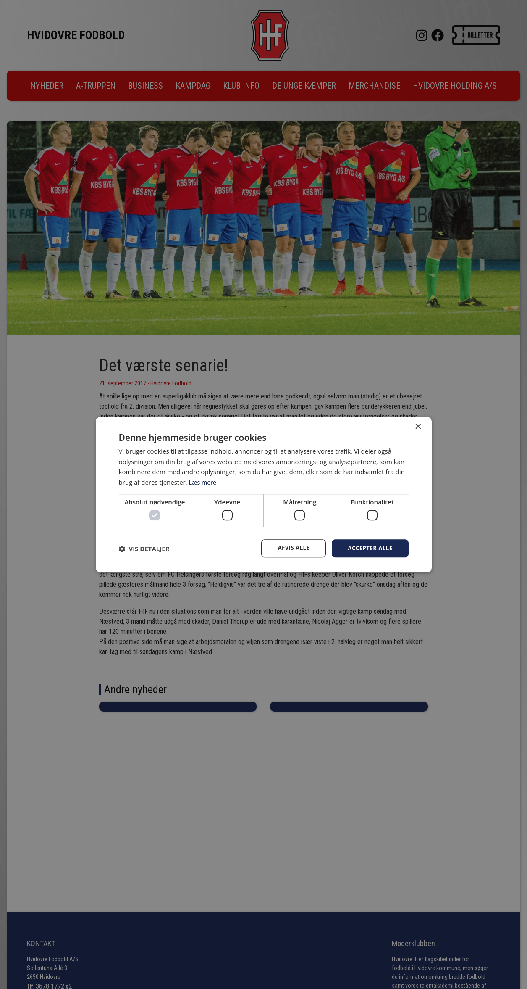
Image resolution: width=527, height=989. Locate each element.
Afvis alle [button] (290, 548)
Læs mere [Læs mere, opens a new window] (203, 481)
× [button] (418, 426)
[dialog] (263, 494)
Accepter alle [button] (369, 548)
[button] (144, 548)
